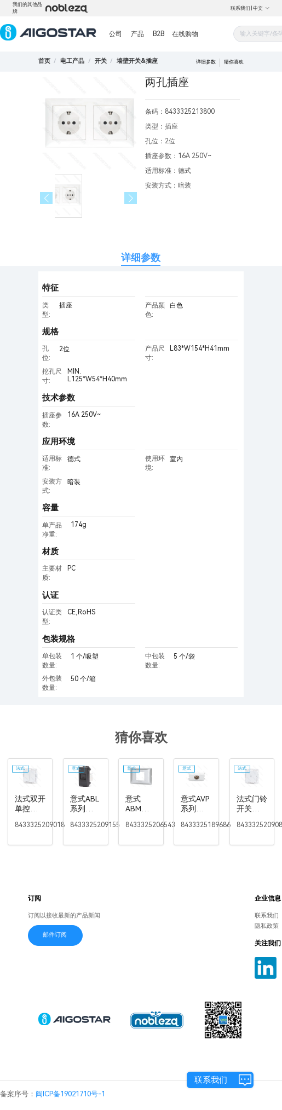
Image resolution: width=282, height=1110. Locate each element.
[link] (72, 61)
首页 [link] (44, 61)
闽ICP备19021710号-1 (70, 1094)
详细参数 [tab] (140, 257)
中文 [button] (261, 8)
